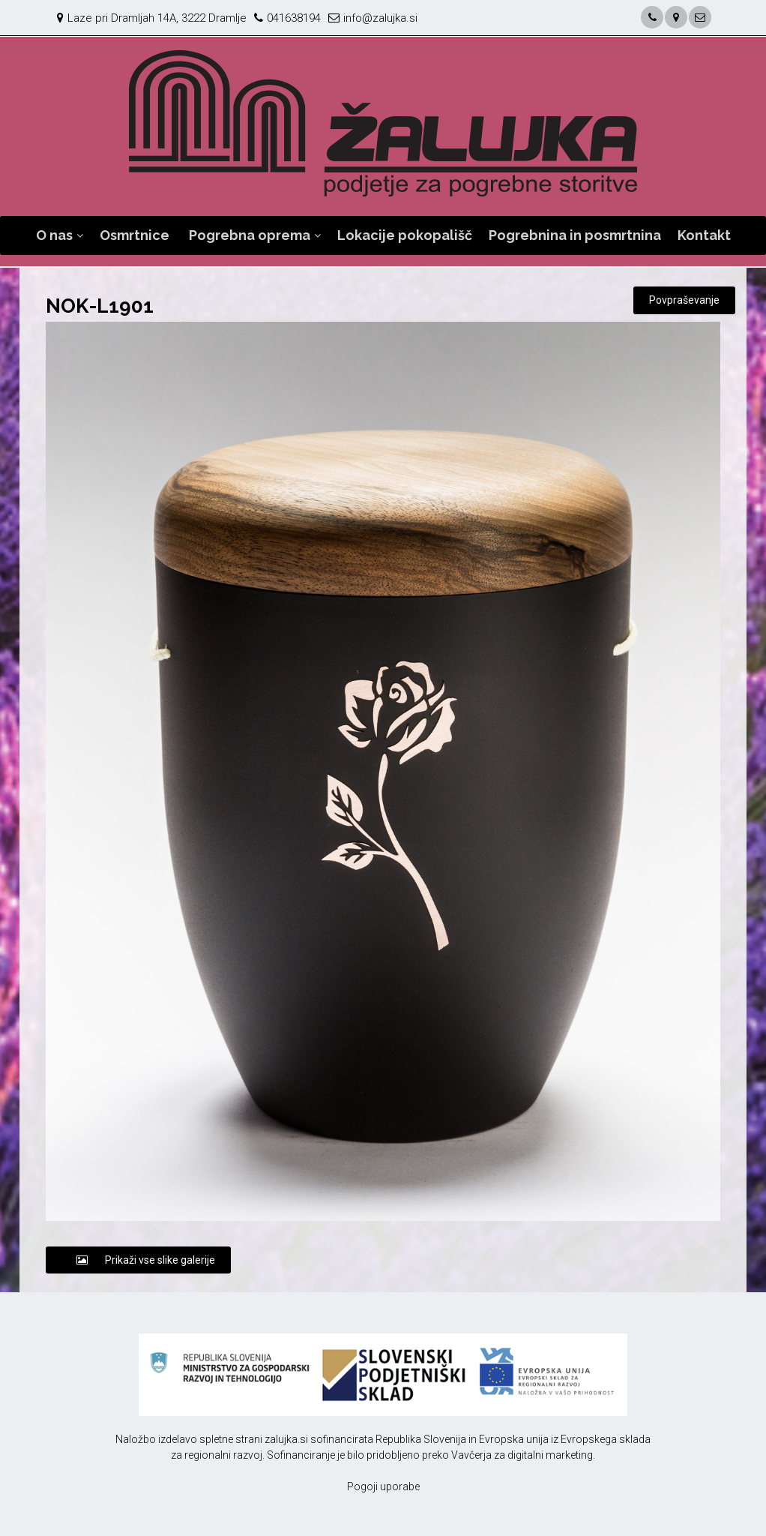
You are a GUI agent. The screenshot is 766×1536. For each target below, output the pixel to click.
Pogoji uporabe (383, 1486)
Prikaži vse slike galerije (138, 1260)
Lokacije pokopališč (404, 235)
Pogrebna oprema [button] (249, 235)
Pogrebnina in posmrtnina (575, 235)
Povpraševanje (684, 300)
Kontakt (704, 235)
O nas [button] (54, 235)
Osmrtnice (134, 235)
